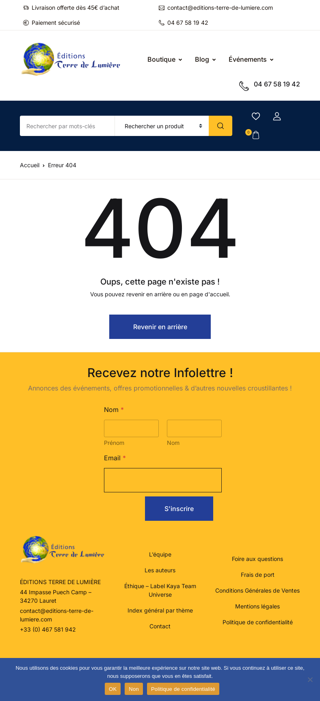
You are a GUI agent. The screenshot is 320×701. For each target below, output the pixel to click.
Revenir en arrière (160, 327)
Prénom (114, 442)
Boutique (161, 59)
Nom (173, 442)
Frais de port (258, 574)
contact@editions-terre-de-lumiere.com (216, 7)
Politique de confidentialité (258, 622)
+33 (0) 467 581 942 (48, 629)
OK (113, 689)
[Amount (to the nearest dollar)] (67, 126)
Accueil (29, 165)
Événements (248, 59)
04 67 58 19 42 (183, 22)
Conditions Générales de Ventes (257, 590)
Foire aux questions (257, 558)
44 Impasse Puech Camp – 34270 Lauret (55, 596)
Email (115, 458)
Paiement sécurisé (51, 22)
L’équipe (160, 554)
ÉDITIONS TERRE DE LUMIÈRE (60, 581)
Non (134, 689)
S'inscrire (179, 509)
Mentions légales (257, 606)
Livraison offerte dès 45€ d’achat (71, 7)
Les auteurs (160, 570)
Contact (160, 626)
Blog (202, 59)
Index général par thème (160, 610)
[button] (277, 116)
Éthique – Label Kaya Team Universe (160, 590)
